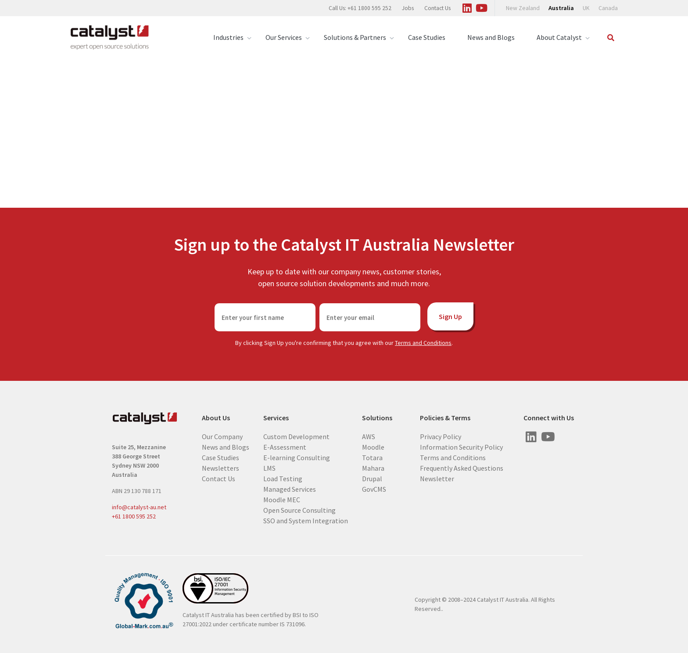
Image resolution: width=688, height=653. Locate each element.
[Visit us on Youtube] (481, 6)
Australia (561, 8)
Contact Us (437, 8)
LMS (269, 467)
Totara (372, 457)
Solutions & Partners (355, 37)
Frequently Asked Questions (461, 467)
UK (586, 8)
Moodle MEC (281, 499)
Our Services (283, 37)
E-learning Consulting (296, 457)
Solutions (377, 418)
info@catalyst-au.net (139, 507)
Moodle (373, 446)
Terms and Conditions (423, 343)
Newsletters (220, 467)
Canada (608, 8)
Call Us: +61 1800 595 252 (360, 8)
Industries (228, 37)
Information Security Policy (461, 446)
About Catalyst (559, 37)
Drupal (372, 478)
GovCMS (374, 488)
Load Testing (282, 478)
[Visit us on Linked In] (466, 6)
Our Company (222, 436)
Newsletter (437, 478)
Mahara (373, 467)
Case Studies (426, 37)
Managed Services (289, 488)
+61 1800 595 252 (134, 516)
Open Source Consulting (299, 509)
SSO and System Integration (305, 520)
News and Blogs (491, 37)
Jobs (408, 8)
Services (276, 418)
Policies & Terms (445, 418)
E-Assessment (284, 446)
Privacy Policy (440, 436)
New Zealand (523, 8)
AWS (368, 436)
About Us (216, 418)
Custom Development (296, 436)
